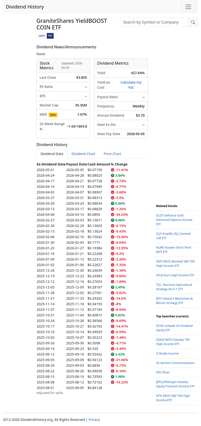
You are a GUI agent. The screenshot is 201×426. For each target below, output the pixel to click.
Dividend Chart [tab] (83, 153)
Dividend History (25, 6)
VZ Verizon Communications (175, 363)
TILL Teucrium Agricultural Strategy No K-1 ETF (174, 287)
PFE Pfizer (163, 372)
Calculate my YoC (131, 85)
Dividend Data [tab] (51, 153)
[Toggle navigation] (188, 7)
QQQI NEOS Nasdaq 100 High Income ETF (173, 342)
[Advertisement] (176, 118)
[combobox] (154, 22)
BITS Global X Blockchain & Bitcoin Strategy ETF (174, 300)
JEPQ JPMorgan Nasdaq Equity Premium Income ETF (175, 384)
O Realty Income (167, 353)
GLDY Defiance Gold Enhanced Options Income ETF (174, 219)
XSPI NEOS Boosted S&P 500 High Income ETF (175, 263)
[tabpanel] (92, 278)
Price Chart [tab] (112, 153)
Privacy (94, 419)
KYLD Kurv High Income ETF (175, 275)
